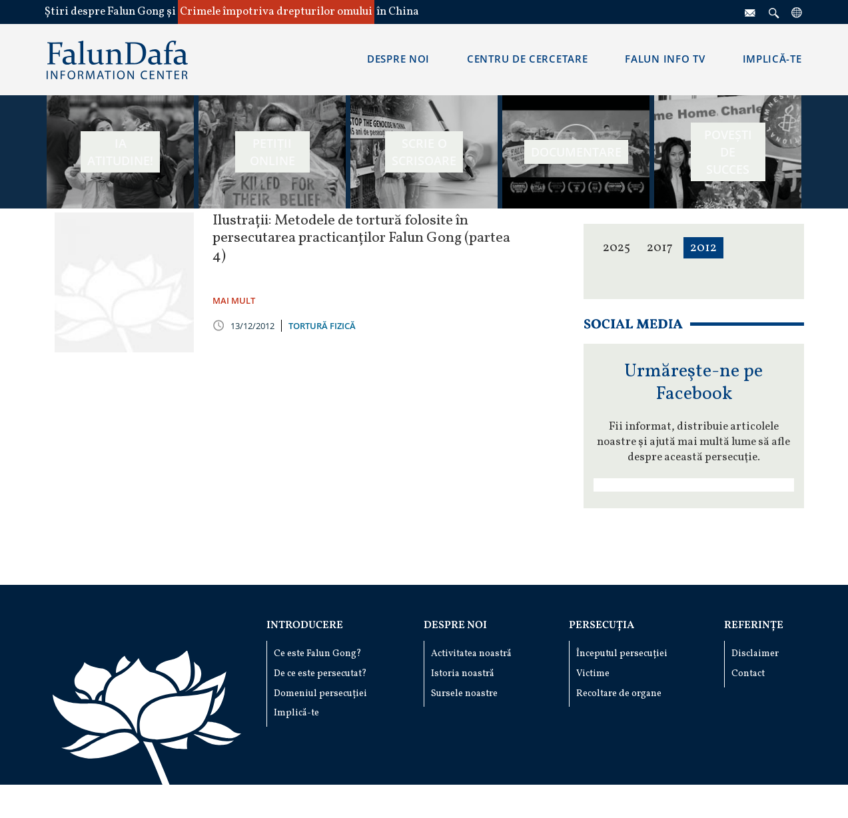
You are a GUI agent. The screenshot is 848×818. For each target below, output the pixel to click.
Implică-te (296, 713)
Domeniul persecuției (320, 693)
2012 (703, 247)
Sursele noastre (464, 693)
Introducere (304, 625)
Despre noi (455, 625)
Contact (748, 673)
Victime (593, 673)
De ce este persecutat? (320, 673)
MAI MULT (233, 300)
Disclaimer (755, 653)
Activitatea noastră (471, 653)
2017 (660, 247)
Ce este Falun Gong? (318, 653)
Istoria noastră (462, 673)
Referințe (753, 625)
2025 (616, 247)
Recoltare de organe (618, 693)
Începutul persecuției (621, 653)
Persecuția (601, 625)
